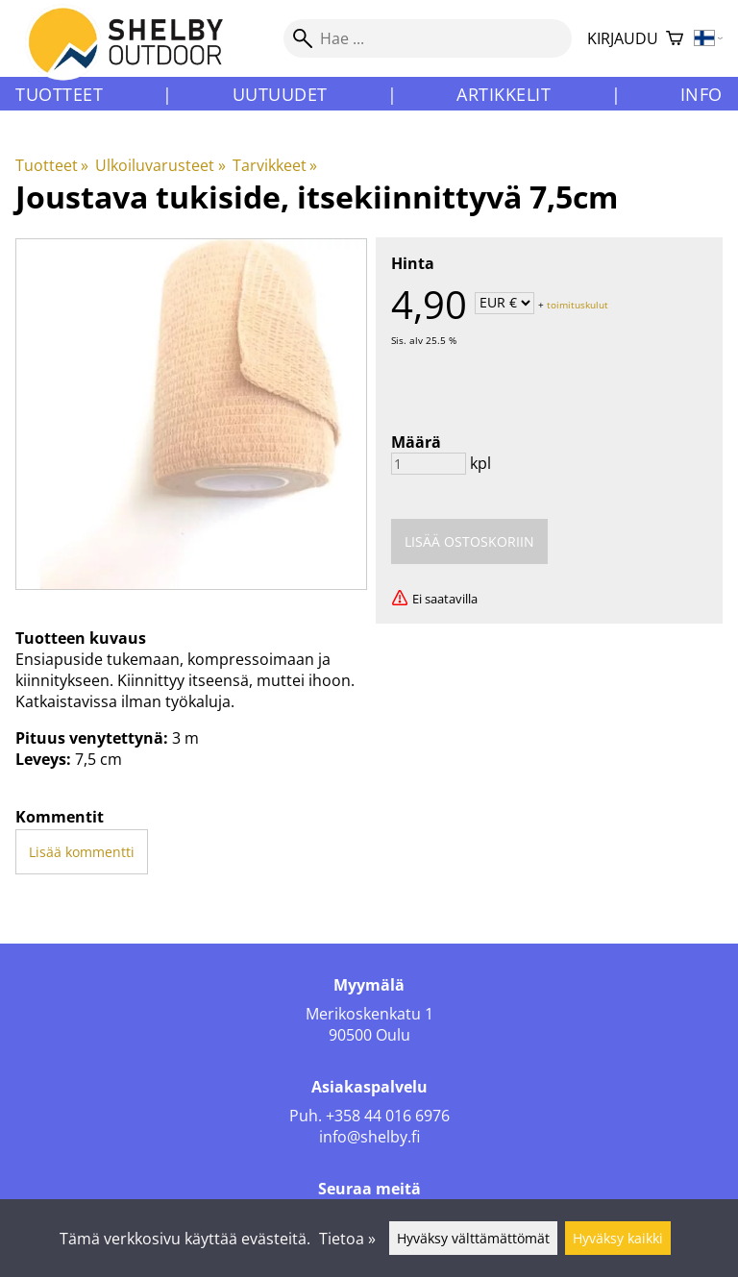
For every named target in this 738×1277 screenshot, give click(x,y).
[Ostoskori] (674, 39)
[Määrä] (428, 464)
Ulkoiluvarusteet (160, 165)
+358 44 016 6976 (388, 1115)
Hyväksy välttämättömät (473, 1238)
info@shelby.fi (369, 1136)
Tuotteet (59, 94)
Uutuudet (280, 94)
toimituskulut (577, 303)
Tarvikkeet (275, 165)
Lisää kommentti (82, 852)
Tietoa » (347, 1238)
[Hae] (427, 38)
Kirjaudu (622, 38)
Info (701, 94)
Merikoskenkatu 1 (369, 1013)
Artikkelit (503, 94)
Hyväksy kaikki (618, 1238)
